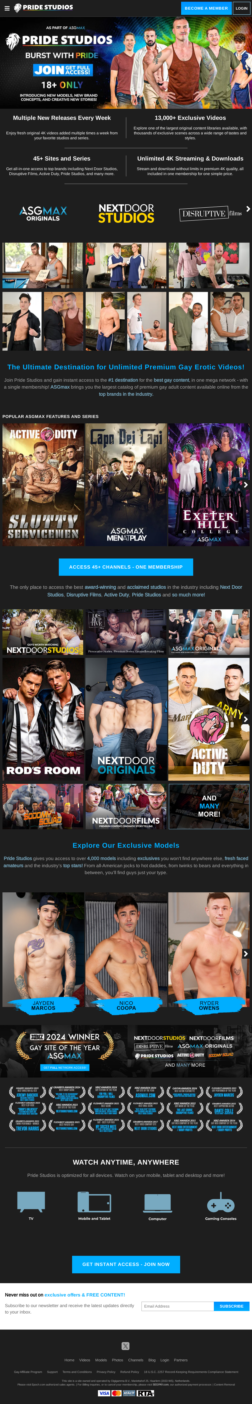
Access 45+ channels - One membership (126, 567)
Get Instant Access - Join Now (126, 1264)
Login (242, 8)
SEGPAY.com (161, 1384)
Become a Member (206, 8)
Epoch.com (38, 1384)
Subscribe (232, 1306)
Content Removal (224, 1384)
